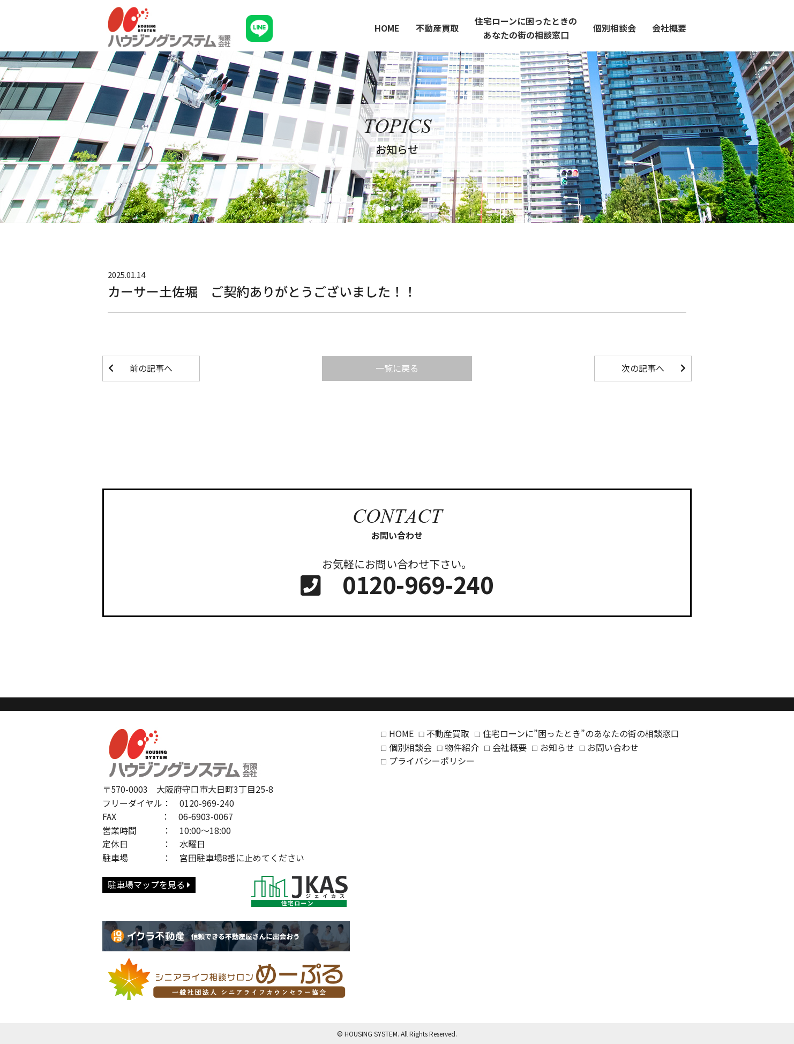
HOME (387, 27)
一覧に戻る (397, 368)
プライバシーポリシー (432, 760)
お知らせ (557, 747)
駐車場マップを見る (149, 884)
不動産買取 (437, 27)
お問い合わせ (613, 747)
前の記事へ (151, 368)
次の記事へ (642, 368)
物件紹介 (462, 747)
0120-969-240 (397, 585)
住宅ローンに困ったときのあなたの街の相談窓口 (526, 27)
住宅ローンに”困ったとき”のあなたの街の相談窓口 (581, 733)
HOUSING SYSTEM (371, 1033)
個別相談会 (614, 27)
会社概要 (669, 27)
